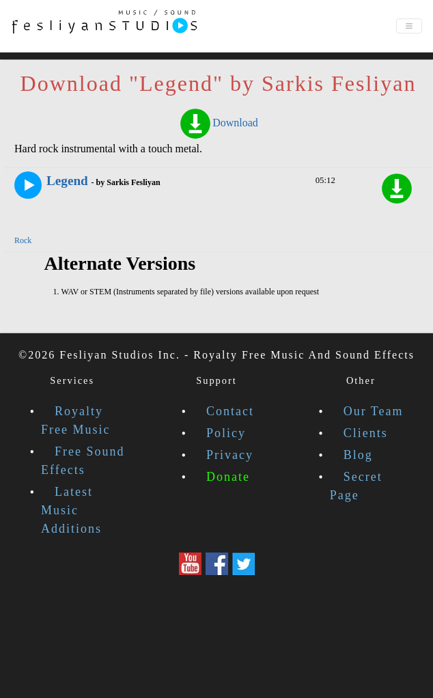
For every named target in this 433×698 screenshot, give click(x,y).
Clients (366, 433)
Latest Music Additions (71, 510)
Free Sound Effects (83, 461)
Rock (22, 240)
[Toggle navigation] (409, 25)
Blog (358, 455)
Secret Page (356, 486)
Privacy (229, 455)
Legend (67, 180)
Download (218, 122)
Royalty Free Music (75, 420)
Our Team (374, 411)
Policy (226, 433)
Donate (228, 477)
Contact (230, 411)
